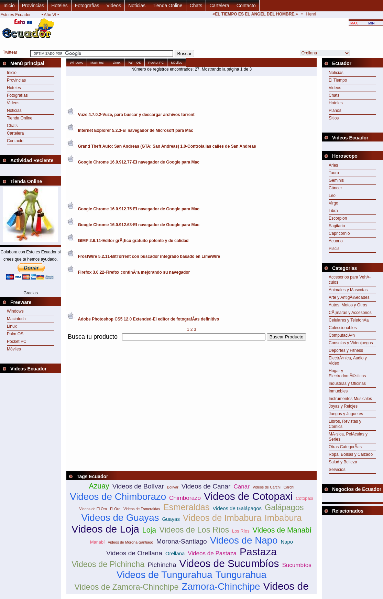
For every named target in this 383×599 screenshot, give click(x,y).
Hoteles (59, 5)
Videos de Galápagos (237, 508)
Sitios (334, 118)
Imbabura (283, 518)
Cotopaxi (304, 498)
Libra (333, 210)
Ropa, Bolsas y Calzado (351, 454)
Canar (241, 486)
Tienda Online (168, 5)
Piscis (334, 248)
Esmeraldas (186, 507)
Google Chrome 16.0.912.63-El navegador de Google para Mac (138, 224)
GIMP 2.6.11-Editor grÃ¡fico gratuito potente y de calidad (133, 240)
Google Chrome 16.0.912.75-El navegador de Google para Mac (138, 209)
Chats (196, 5)
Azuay (99, 486)
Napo (287, 542)
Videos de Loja (105, 529)
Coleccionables (343, 327)
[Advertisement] (146, 390)
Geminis (336, 180)
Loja (149, 530)
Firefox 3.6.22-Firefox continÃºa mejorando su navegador (134, 272)
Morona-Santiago (181, 541)
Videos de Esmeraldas (141, 509)
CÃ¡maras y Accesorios (350, 312)
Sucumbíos (296, 565)
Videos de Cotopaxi (248, 496)
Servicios (337, 469)
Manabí (97, 542)
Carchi (289, 487)
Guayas (170, 519)
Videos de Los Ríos (194, 529)
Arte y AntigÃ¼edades (349, 297)
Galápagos (284, 507)
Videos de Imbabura (222, 518)
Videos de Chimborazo (118, 496)
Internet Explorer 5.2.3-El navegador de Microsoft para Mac (135, 130)
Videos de (286, 586)
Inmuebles (338, 391)
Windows (15, 311)
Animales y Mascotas (348, 289)
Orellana (175, 553)
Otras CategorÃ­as (345, 446)
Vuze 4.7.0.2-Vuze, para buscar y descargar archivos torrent (136, 114)
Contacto (246, 5)
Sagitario (337, 225)
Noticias (136, 5)
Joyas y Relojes (343, 406)
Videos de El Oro (93, 509)
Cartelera (219, 5)
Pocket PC (16, 341)
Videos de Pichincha (108, 564)
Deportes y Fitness (346, 350)
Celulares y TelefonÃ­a (349, 320)
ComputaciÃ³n (342, 335)
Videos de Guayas (120, 517)
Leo (332, 195)
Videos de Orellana (134, 553)
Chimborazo (185, 498)
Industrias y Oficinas (347, 383)
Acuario (336, 241)
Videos (114, 5)
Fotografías (87, 5)
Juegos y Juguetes (346, 413)
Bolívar (172, 487)
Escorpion (338, 218)
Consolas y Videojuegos (351, 342)
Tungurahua (240, 574)
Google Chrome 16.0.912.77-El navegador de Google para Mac (138, 162)
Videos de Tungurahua (164, 574)
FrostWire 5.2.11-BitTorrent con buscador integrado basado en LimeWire (149, 256)
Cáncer (335, 188)
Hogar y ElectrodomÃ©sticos (347, 373)
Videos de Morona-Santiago (130, 542)
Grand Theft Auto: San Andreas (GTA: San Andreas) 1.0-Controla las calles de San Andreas (167, 146)
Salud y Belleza (343, 462)
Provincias (33, 5)
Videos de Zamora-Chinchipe (126, 586)
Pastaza (258, 551)
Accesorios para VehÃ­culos (350, 280)
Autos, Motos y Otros (348, 305)
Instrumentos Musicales (350, 398)
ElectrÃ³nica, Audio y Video (348, 361)
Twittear (10, 52)
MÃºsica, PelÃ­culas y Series (348, 437)
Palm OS (15, 334)
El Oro (115, 509)
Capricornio (339, 233)
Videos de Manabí (282, 530)
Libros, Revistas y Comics (345, 424)
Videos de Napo (244, 540)
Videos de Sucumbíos (229, 563)
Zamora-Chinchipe (221, 586)
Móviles (14, 349)
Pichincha (161, 564)
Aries (333, 165)
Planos (335, 110)
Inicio (9, 5)
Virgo (333, 203)
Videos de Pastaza (212, 553)
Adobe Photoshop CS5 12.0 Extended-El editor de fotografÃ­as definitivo (148, 319)
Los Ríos (241, 531)
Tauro (334, 172)
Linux (12, 326)
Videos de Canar (206, 486)
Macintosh (16, 318)
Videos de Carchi (267, 487)
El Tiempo (338, 80)
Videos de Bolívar (138, 486)
